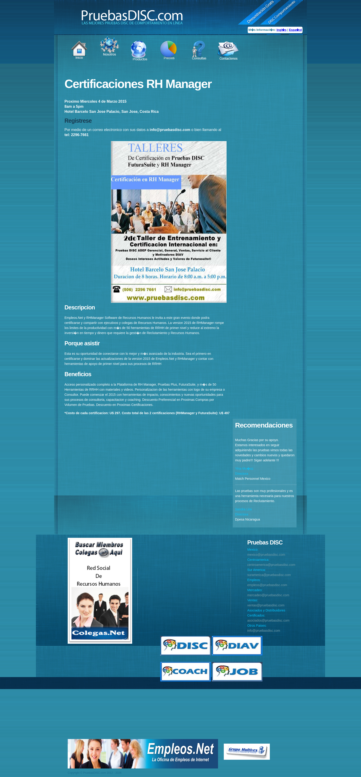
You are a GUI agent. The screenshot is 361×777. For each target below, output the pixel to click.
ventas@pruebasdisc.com (265, 605)
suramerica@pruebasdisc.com (269, 575)
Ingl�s (281, 30)
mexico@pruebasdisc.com (266, 554)
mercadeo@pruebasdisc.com (268, 595)
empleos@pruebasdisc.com (267, 585)
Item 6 (228, 58)
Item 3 (140, 58)
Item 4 (170, 58)
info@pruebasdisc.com (263, 630)
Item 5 (200, 58)
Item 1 (81, 58)
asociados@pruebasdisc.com (268, 620)
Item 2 (111, 53)
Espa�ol (295, 30)
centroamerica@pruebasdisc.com (271, 565)
